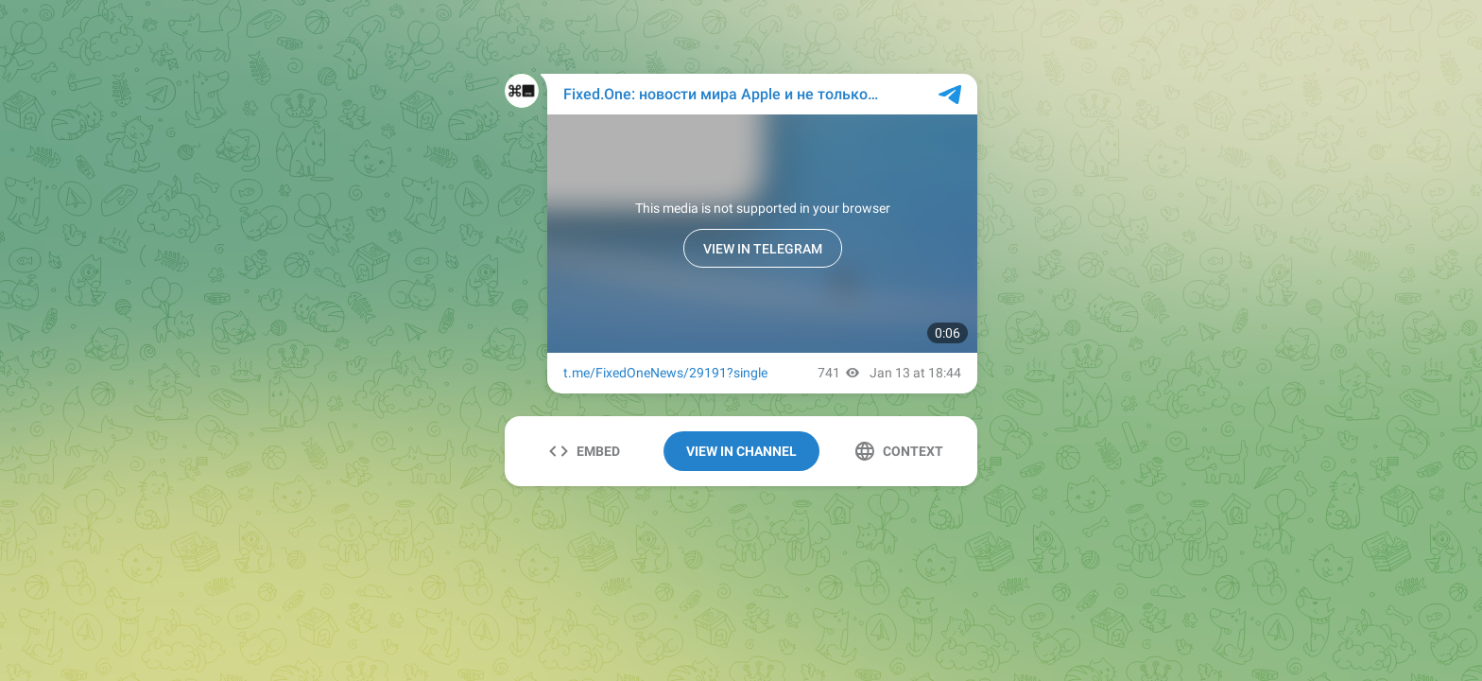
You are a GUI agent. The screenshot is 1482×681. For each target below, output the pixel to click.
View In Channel (741, 451)
